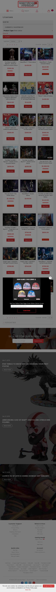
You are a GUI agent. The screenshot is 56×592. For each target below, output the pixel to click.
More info (28, 590)
